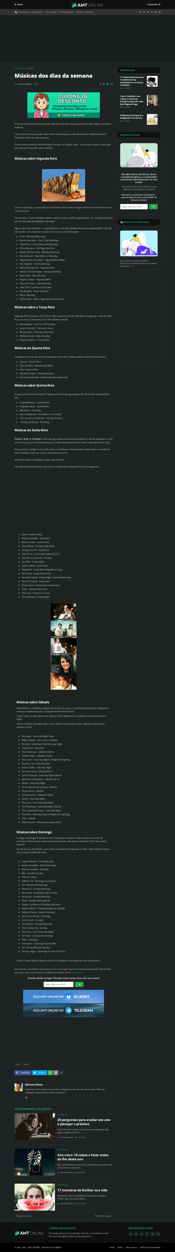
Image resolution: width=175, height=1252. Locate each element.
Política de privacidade (150, 1247)
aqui (132, 266)
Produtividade (66, 12)
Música (26, 1064)
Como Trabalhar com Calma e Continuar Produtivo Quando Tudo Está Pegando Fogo (131, 100)
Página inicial (21, 68)
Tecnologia (50, 12)
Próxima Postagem (103, 1216)
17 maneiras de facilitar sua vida (82, 1190)
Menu (20, 4)
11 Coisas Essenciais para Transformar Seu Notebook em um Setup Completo (132, 81)
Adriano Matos (34, 1084)
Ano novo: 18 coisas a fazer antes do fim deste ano (82, 1157)
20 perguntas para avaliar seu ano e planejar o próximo (83, 1122)
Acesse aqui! (77, 972)
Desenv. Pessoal (84, 12)
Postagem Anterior (24, 1216)
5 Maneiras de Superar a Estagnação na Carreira (131, 116)
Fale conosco (131, 1247)
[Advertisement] (87, 38)
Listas (30, 68)
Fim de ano (62, 1114)
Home (112, 1247)
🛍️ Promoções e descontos (28, 12)
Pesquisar (152, 4)
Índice (120, 1247)
